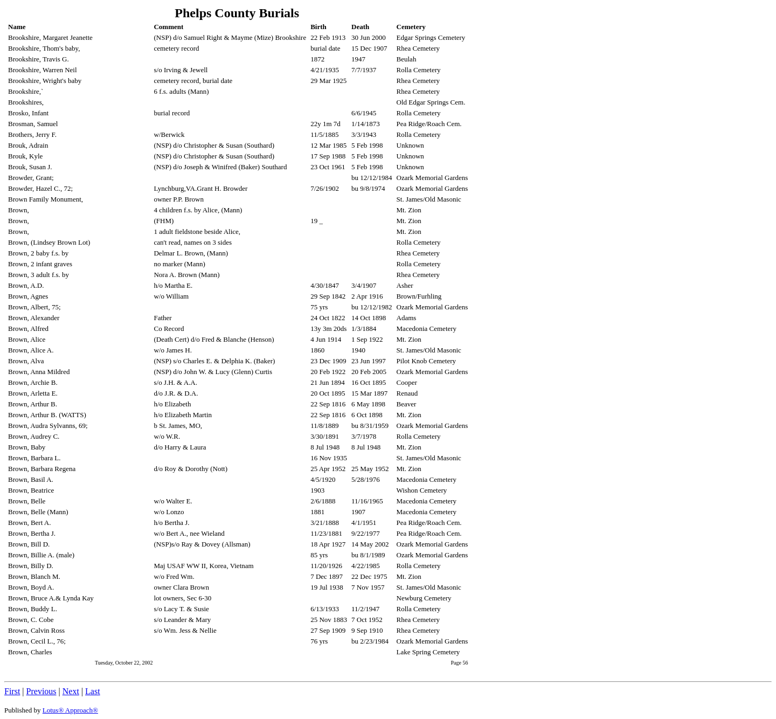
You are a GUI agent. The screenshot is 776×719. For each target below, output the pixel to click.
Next (71, 691)
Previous (41, 691)
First (12, 691)
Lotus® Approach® (70, 710)
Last (92, 691)
